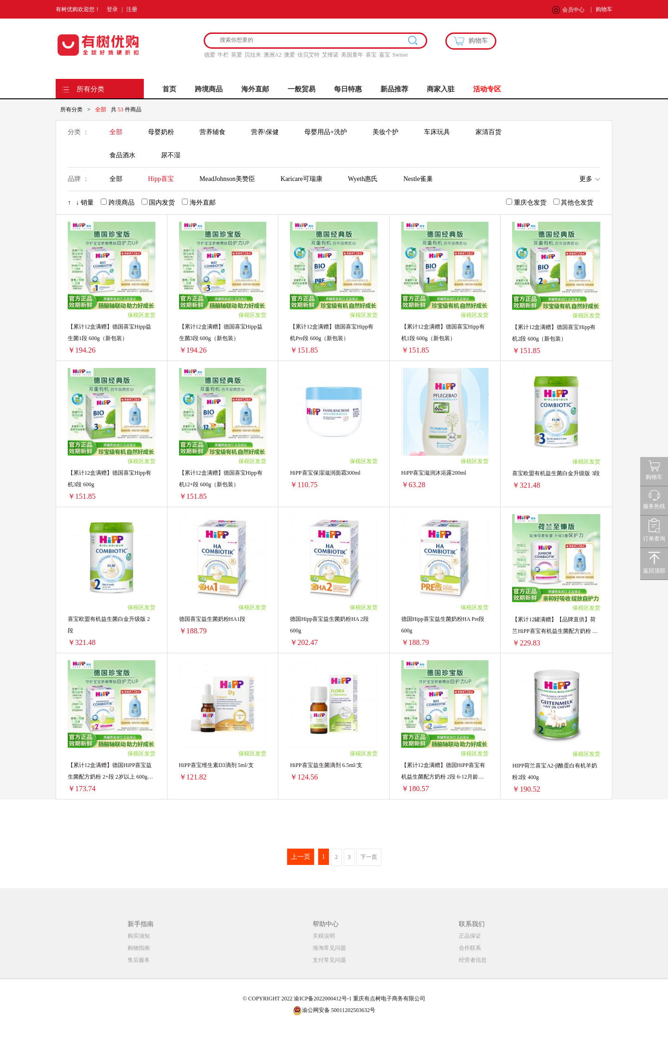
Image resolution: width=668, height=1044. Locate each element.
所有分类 (90, 89)
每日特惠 (348, 89)
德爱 (209, 55)
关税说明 (324, 936)
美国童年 (352, 55)
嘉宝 (384, 55)
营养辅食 (212, 132)
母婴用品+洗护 (325, 132)
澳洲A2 (272, 55)
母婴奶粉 (161, 132)
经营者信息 (473, 960)
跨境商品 (209, 89)
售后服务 (139, 960)
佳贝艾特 (308, 55)
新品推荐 (394, 89)
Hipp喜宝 (161, 178)
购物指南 (139, 948)
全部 (115, 132)
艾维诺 (330, 55)
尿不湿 (170, 155)
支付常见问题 (329, 960)
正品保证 (470, 936)
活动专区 (487, 89)
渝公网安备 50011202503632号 (334, 1010)
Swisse (400, 55)
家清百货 (488, 132)
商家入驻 (441, 89)
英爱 (236, 55)
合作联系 (470, 948)
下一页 (368, 857)
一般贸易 (301, 89)
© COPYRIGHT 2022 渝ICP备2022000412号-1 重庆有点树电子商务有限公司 (334, 998)
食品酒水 (122, 155)
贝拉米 (252, 55)
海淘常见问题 (329, 948)
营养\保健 (265, 132)
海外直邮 (255, 89)
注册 (131, 9)
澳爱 (289, 55)
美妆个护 (385, 132)
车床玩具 (437, 132)
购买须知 (139, 936)
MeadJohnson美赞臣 (227, 178)
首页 (169, 89)
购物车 (604, 9)
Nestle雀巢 (418, 178)
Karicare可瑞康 (301, 178)
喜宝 (371, 55)
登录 (112, 9)
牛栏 (223, 55)
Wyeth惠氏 (363, 178)
